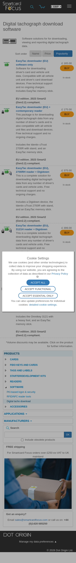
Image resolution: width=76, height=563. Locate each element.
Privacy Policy (60, 273)
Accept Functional (38, 289)
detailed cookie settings (43, 304)
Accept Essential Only (38, 295)
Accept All (38, 282)
